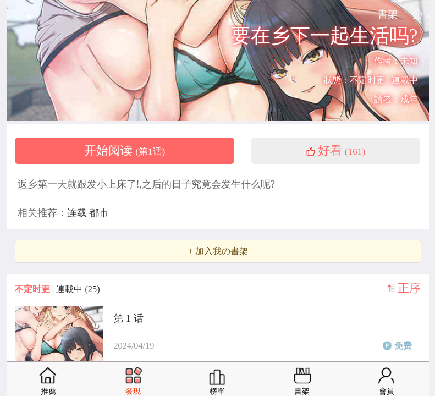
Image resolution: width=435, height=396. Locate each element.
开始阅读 (125, 150)
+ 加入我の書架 (218, 251)
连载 (78, 212)
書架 (388, 14)
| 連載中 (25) (57, 289)
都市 (99, 212)
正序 (409, 288)
